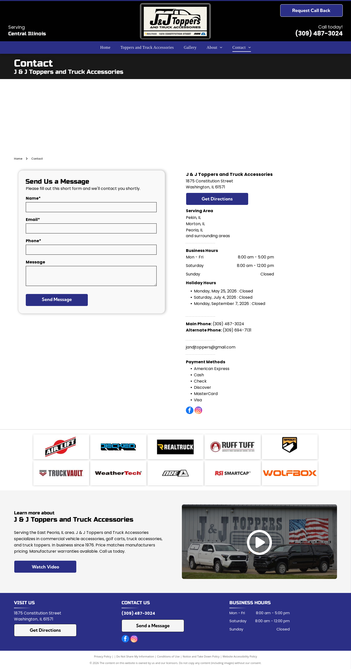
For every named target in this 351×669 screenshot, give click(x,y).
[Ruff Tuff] (232, 446)
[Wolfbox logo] (290, 473)
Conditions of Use (168, 656)
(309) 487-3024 (319, 33)
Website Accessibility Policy (239, 656)
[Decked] (118, 446)
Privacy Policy (102, 656)
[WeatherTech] (118, 473)
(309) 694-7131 (237, 330)
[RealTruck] (175, 446)
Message (35, 262)
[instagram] (198, 411)
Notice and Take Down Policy (201, 656)
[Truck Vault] (61, 473)
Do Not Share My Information (135, 656)
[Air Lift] (61, 446)
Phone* (33, 241)
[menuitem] (105, 47)
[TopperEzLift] (290, 446)
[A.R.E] (175, 473)
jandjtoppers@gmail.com (210, 347)
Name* (33, 198)
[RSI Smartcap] (232, 473)
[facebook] (189, 411)
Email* (33, 219)
